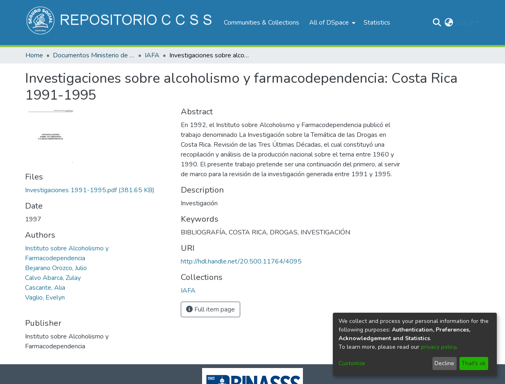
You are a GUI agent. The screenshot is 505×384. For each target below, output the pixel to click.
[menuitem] (331, 22)
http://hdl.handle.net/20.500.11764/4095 (241, 261)
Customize (352, 363)
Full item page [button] (210, 309)
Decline (444, 363)
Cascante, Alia (45, 287)
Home (34, 55)
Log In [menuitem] (465, 22)
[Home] (120, 22)
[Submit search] (437, 22)
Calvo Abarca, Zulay (53, 277)
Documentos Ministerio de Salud (94, 55)
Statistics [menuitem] (377, 22)
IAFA (152, 55)
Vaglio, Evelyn (45, 297)
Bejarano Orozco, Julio (56, 268)
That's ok (474, 363)
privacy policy (438, 347)
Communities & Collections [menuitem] (261, 22)
